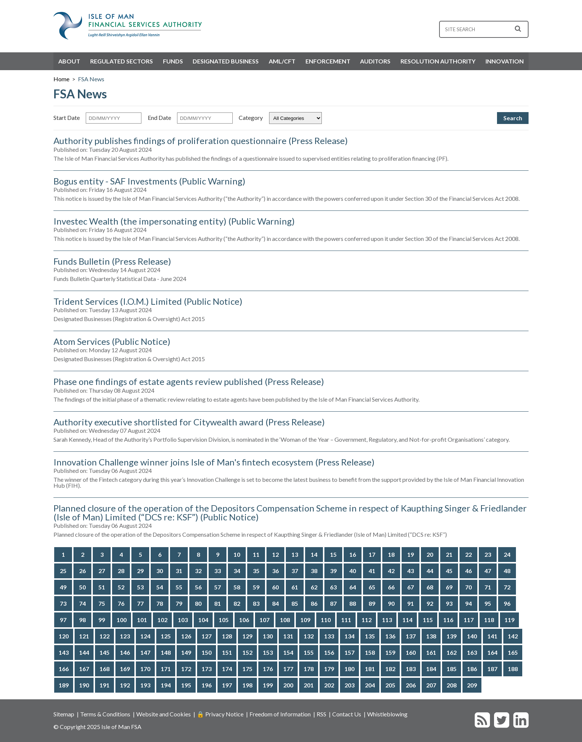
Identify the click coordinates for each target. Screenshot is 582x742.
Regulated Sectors (121, 61)
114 (407, 619)
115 (428, 619)
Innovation (504, 61)
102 (162, 619)
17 (372, 554)
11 (256, 554)
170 (145, 668)
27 (101, 570)
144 (84, 652)
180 (349, 668)
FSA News (91, 78)
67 (410, 587)
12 (275, 554)
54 (159, 587)
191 (104, 685)
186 (472, 668)
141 (492, 636)
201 (309, 685)
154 (288, 652)
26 (82, 570)
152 (247, 652)
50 (82, 587)
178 (309, 668)
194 (166, 685)
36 (275, 570)
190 (84, 685)
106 (244, 619)
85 (294, 603)
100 (122, 619)
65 (372, 587)
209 (472, 685)
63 (333, 587)
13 (294, 554)
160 (411, 652)
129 (247, 636)
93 (449, 603)
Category (251, 117)
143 (64, 652)
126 (186, 636)
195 (186, 685)
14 (314, 554)
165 (513, 652)
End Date (159, 117)
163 (472, 652)
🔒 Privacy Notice (220, 714)
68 (429, 587)
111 (346, 619)
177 (288, 668)
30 (159, 570)
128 (227, 636)
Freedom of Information (280, 714)
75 (101, 603)
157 (349, 652)
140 (472, 636)
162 (452, 652)
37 (294, 570)
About (69, 61)
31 (179, 570)
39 (333, 570)
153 (268, 652)
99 (101, 619)
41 (372, 570)
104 (203, 619)
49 (63, 587)
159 (390, 652)
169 (125, 668)
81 (217, 603)
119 (509, 619)
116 (448, 619)
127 (207, 636)
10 (236, 554)
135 (370, 636)
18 (391, 554)
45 (449, 570)
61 (294, 587)
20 (429, 554)
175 (247, 668)
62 (314, 587)
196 (207, 685)
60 (275, 587)
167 (84, 668)
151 (227, 652)
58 (236, 587)
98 (82, 619)
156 (329, 652)
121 (84, 636)
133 (329, 636)
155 (309, 652)
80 (198, 603)
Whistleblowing (387, 714)
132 (309, 636)
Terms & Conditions (105, 714)
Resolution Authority (437, 61)
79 (179, 603)
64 (352, 587)
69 (449, 587)
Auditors (375, 61)
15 (333, 554)
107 (264, 619)
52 (121, 587)
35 (256, 570)
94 (468, 603)
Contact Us (346, 714)
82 (236, 603)
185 (452, 668)
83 (256, 603)
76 (121, 603)
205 (390, 685)
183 (411, 668)
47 (487, 570)
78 (159, 603)
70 (468, 587)
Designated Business (226, 61)
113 (387, 619)
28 (121, 570)
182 (390, 668)
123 (125, 636)
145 (104, 652)
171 (166, 668)
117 (469, 619)
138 (431, 636)
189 (64, 685)
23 (487, 554)
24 (507, 554)
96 (507, 603)
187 (492, 668)
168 (104, 668)
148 (166, 652)
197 (227, 685)
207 (431, 685)
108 (285, 619)
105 (224, 619)
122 (104, 636)
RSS (321, 714)
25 (63, 570)
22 (468, 554)
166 (64, 668)
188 (513, 668)
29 (140, 570)
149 (186, 652)
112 (367, 619)
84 (275, 603)
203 (349, 685)
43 (410, 570)
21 (449, 554)
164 (492, 652)
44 (429, 570)
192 (125, 685)
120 (64, 636)
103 (183, 619)
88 (352, 603)
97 (63, 619)
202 (329, 685)
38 (314, 570)
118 (489, 619)
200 (288, 685)
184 (431, 668)
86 (314, 603)
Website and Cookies (163, 714)
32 (198, 570)
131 (288, 636)
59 (256, 587)
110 (326, 619)
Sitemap (63, 714)
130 (268, 636)
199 (268, 685)
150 (207, 652)
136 (390, 636)
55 (179, 587)
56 (198, 587)
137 (411, 636)
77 (140, 603)
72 (507, 587)
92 (429, 603)
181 (370, 668)
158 (370, 652)
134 (349, 636)
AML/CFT (282, 61)
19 (410, 554)
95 (487, 603)
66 (391, 587)
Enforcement (327, 61)
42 (391, 570)
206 (411, 685)
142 (513, 636)
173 (207, 668)
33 (217, 570)
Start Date (66, 117)
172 (186, 668)
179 (329, 668)
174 (227, 668)
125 (166, 636)
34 (236, 570)
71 (487, 587)
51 (101, 587)
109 (305, 619)
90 (391, 603)
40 (352, 570)
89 (372, 603)
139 (452, 636)
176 (268, 668)
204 (370, 685)
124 (145, 636)
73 (63, 603)
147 (145, 652)
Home (61, 78)
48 (507, 570)
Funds (173, 61)
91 (410, 603)
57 (217, 587)
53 (140, 587)
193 (145, 685)
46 (468, 570)
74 (82, 603)
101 (142, 619)
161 (431, 652)
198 (247, 685)
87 (333, 603)
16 (352, 554)
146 (125, 652)
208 (452, 685)
